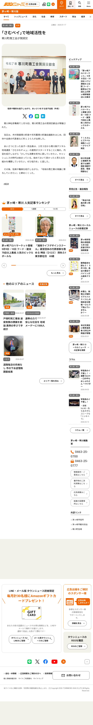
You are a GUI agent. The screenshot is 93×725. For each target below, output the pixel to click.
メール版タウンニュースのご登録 (42, 639)
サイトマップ (38, 678)
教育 (52, 17)
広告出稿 (32, 4)
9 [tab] (50, 265)
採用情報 (48, 673)
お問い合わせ (73, 675)
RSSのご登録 (76, 646)
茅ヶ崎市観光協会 (80, 524)
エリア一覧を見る (51, 381)
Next (63, 265)
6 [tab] (36, 265)
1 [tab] (13, 265)
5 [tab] (32, 265)
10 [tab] (55, 265)
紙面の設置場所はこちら (79, 502)
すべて (6, 17)
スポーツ (63, 17)
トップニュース (20, 17)
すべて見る (79, 180)
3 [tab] (22, 265)
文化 (34, 17)
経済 (83, 17)
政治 (74, 17)
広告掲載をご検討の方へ (30, 673)
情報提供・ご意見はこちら (79, 473)
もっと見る (56, 273)
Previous (4, 265)
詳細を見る (76, 623)
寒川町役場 (77, 529)
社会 (43, 17)
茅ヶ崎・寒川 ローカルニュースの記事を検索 (79, 347)
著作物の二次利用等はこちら (79, 484)
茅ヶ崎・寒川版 (10, 11)
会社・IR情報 (10, 673)
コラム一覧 (79, 430)
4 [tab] (27, 265)
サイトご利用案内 (25, 678)
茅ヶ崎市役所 (78, 520)
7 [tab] (41, 265)
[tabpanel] (34, 77)
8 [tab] (46, 265)
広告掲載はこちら (79, 493)
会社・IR (70, 6)
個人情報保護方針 (10, 678)
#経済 (6, 184)
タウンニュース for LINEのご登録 (19, 639)
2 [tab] (18, 265)
